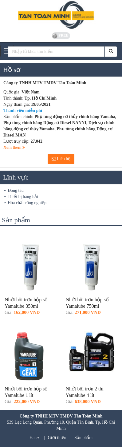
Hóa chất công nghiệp (27, 202)
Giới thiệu (57, 437)
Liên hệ (61, 158)
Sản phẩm (83, 437)
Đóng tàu (16, 190)
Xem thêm (14, 147)
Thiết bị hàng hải (23, 196)
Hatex (35, 437)
